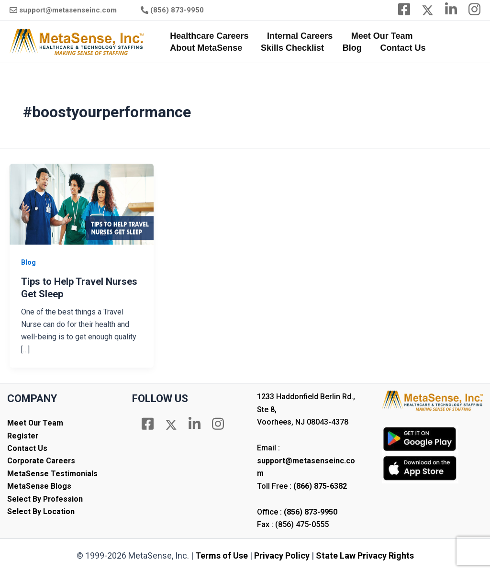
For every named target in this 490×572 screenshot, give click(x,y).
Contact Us (398, 48)
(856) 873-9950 (177, 10)
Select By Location (41, 511)
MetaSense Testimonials (52, 473)
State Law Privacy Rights (365, 555)
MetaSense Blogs (39, 486)
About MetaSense (205, 48)
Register (23, 435)
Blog (348, 48)
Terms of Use (221, 555)
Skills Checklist (290, 48)
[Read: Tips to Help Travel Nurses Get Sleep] (82, 203)
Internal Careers (298, 36)
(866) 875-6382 (320, 486)
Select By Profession (45, 499)
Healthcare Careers (208, 36)
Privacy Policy (282, 555)
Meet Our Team (379, 36)
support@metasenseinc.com (68, 10)
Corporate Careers (42, 460)
